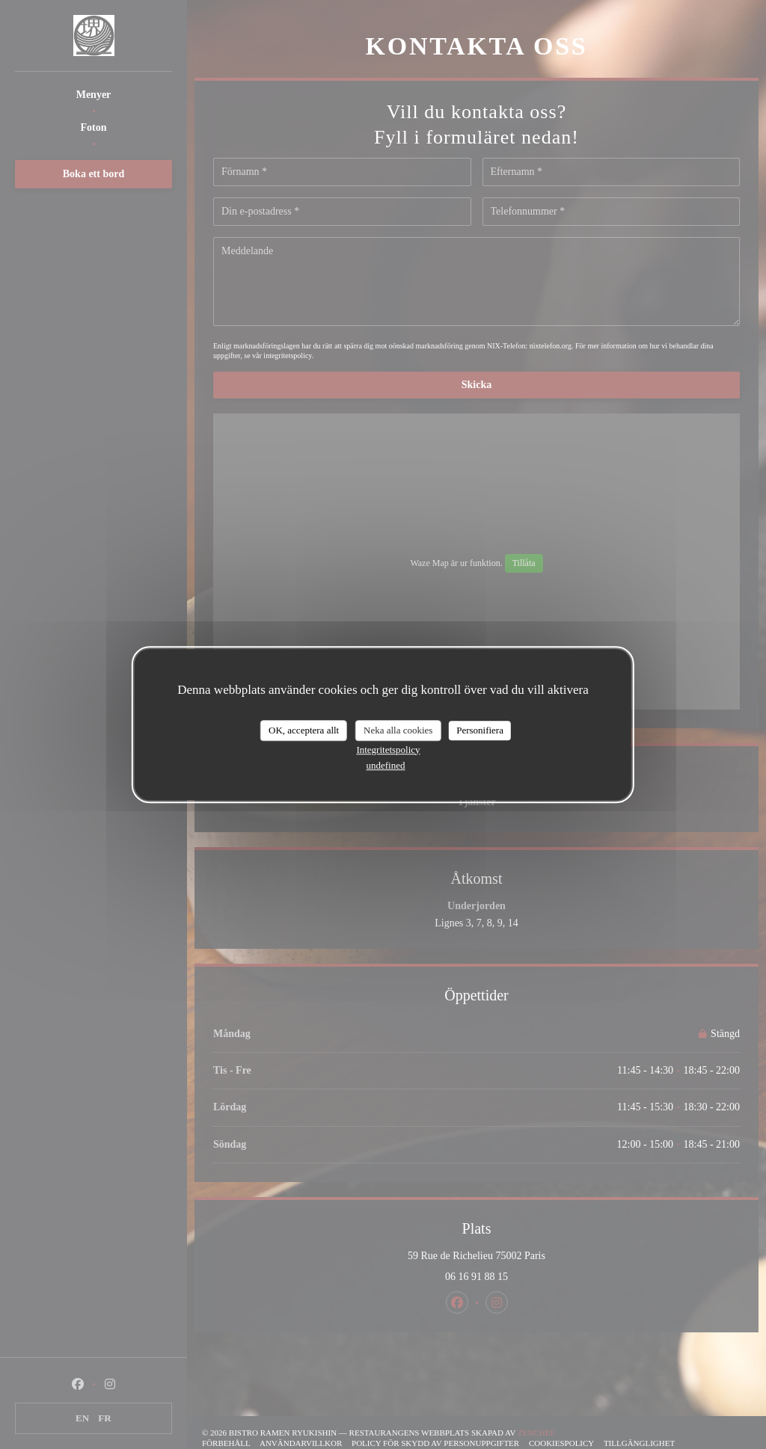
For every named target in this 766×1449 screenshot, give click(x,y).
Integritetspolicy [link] (388, 749)
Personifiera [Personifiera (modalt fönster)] (479, 730)
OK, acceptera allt (304, 730)
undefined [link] (386, 765)
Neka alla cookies (398, 730)
